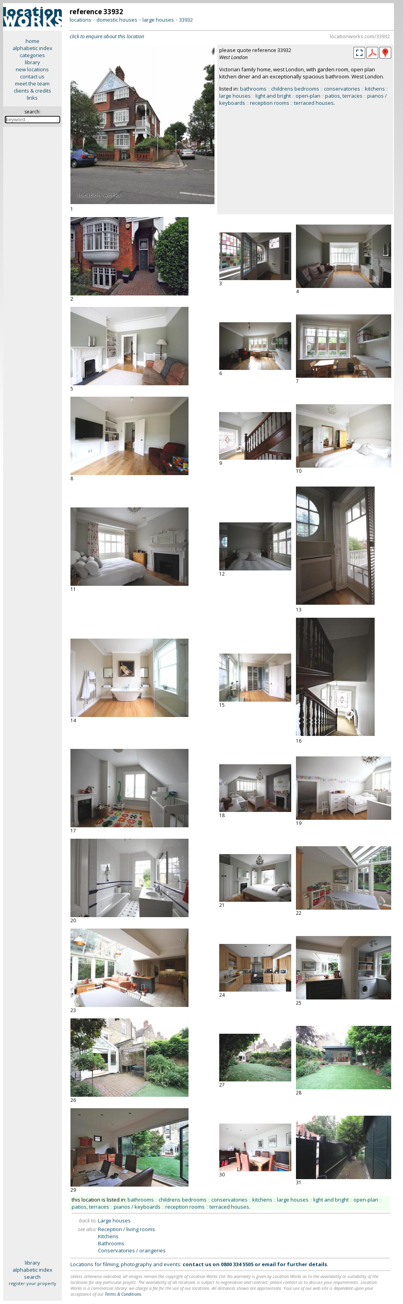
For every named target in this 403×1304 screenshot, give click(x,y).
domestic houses (116, 19)
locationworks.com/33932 (360, 36)
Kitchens (108, 1236)
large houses (158, 19)
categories (32, 55)
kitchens (375, 88)
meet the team (32, 83)
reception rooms (269, 102)
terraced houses (314, 102)
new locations (32, 69)
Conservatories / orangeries (132, 1250)
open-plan (308, 95)
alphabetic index (32, 48)
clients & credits (32, 90)
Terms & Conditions (123, 1294)
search (32, 1276)
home (32, 41)
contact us (32, 76)
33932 (186, 19)
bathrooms (253, 88)
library (32, 62)
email (269, 1264)
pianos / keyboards (137, 1206)
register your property (32, 1283)
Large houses (114, 1220)
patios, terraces (343, 95)
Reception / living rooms (126, 1229)
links (32, 97)
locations (80, 19)
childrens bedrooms (295, 88)
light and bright (273, 95)
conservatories (342, 88)
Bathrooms (111, 1243)
